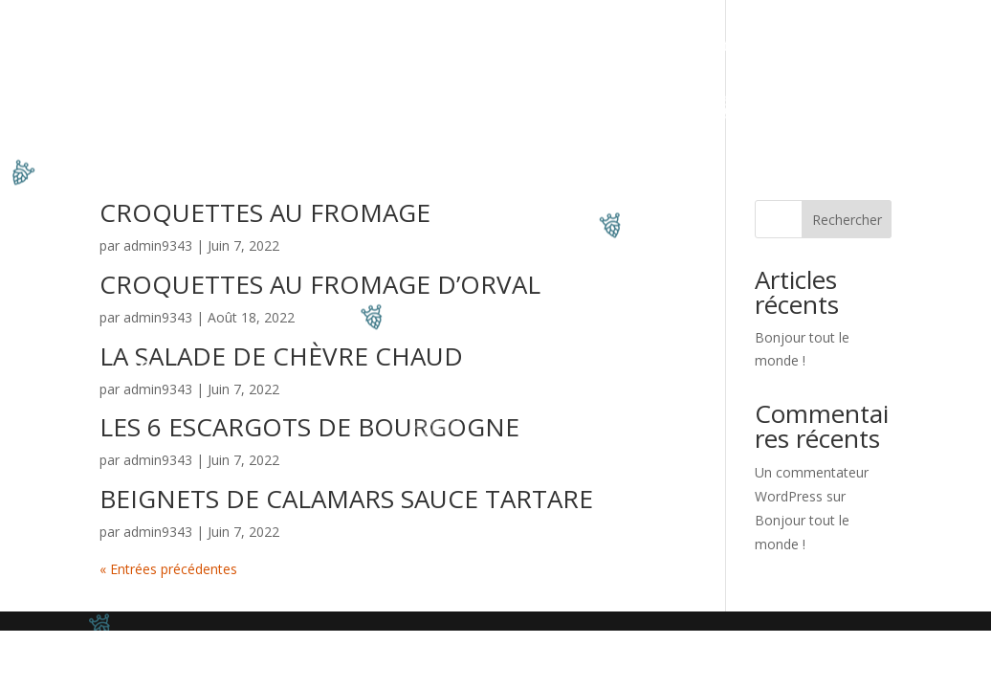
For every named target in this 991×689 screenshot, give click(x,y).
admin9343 (157, 245)
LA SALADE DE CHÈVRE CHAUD (281, 356)
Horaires (495, 99)
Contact (839, 47)
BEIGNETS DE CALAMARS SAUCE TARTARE (346, 498)
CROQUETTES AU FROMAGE (264, 212)
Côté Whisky (746, 47)
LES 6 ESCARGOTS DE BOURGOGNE (309, 427)
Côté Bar (401, 47)
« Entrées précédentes (168, 569)
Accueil (126, 47)
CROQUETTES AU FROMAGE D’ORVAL (319, 284)
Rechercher (847, 220)
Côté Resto (211, 47)
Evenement (310, 47)
